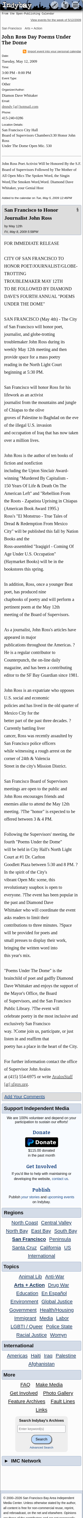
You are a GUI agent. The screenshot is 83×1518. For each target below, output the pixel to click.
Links (41, 1410)
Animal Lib (30, 1276)
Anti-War (54, 1276)
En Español (54, 1293)
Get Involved (24, 1393)
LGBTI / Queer (27, 1326)
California (50, 1247)
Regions (13, 1212)
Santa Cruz (24, 1247)
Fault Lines (63, 1401)
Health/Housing (57, 1310)
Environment (24, 1301)
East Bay (41, 1231)
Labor (62, 1318)
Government (23, 1310)
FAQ (25, 1384)
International (41, 1256)
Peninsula (60, 1239)
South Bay (65, 1231)
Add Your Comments (24, 1096)
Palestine (66, 1355)
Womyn (58, 1335)
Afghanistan (41, 1364)
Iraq (48, 1355)
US (67, 1247)
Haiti (36, 1355)
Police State (59, 1326)
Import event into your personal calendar (52, 51)
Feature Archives (26, 1401)
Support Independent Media (36, 1108)
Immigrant (25, 1318)
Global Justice (57, 1301)
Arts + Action (33, 28)
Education (27, 1293)
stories (30, 1197)
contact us (60, 1179)
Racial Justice (31, 1335)
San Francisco (11, 28)
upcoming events (61, 1197)
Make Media (49, 1384)
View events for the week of (56, 20)
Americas (17, 1355)
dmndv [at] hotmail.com (20, 106)
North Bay (17, 1231)
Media (46, 1318)
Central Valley (56, 1222)
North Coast (25, 1222)
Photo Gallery (58, 1393)
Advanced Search (41, 1447)
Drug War (58, 1285)
